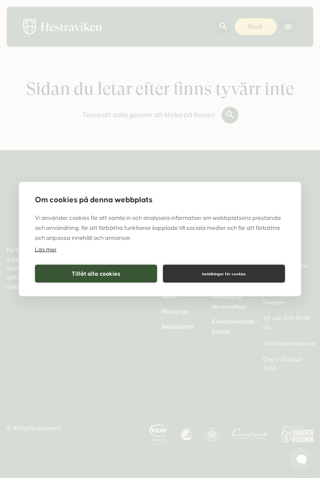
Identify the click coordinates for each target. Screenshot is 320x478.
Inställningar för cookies (224, 274)
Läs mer (46, 250)
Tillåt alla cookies (96, 273)
